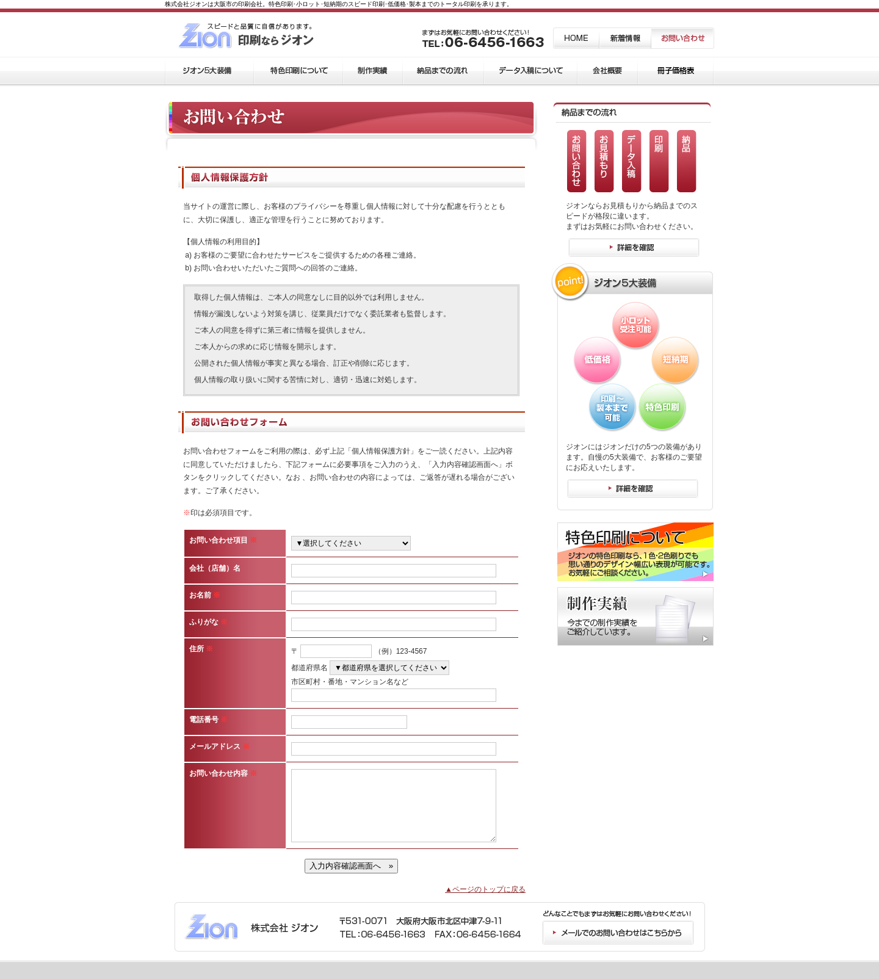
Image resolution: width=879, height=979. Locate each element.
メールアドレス (219, 746)
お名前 (204, 595)
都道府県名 (309, 667)
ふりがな (208, 622)
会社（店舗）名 (215, 568)
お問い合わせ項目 (223, 540)
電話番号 (208, 719)
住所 (201, 649)
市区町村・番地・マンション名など (349, 681)
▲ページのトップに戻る (485, 889)
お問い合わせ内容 (223, 773)
